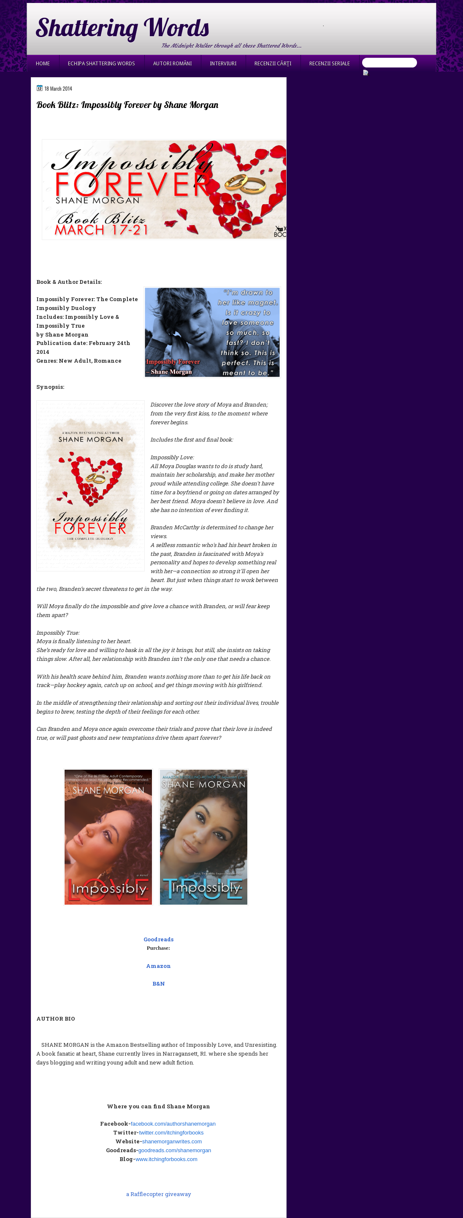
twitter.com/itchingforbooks (171, 1132)
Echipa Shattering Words (101, 64)
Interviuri (223, 64)
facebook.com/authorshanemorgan (173, 1124)
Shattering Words (122, 27)
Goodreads (158, 939)
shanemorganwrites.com (172, 1141)
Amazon (158, 966)
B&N (158, 983)
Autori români (172, 64)
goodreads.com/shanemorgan (174, 1150)
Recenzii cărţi (273, 64)
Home (43, 64)
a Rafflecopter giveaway (158, 1194)
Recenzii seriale (329, 64)
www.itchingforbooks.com (166, 1159)
